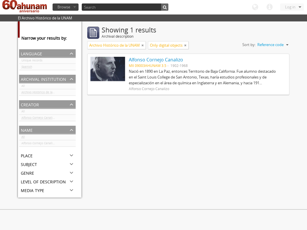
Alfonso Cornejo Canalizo (38, 119)
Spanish (26, 68)
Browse (63, 7)
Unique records (31, 61)
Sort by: (249, 44)
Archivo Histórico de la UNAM (41, 93)
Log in (290, 7)
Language (255, 7)
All (23, 87)
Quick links (269, 7)
